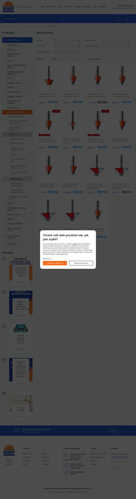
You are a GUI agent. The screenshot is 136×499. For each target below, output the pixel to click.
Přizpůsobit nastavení (81, 263)
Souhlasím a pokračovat (55, 263)
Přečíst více (46, 259)
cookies (74, 244)
